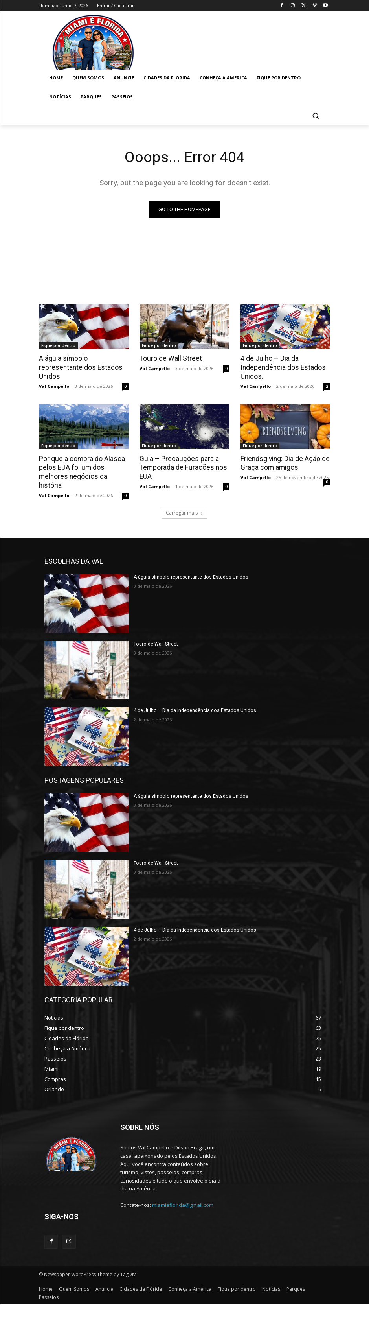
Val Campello (54, 386)
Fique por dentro (58, 345)
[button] (316, 116)
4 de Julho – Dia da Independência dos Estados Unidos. (281, 367)
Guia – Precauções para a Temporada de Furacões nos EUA (182, 466)
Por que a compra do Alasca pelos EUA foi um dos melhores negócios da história (80, 471)
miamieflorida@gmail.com (182, 1203)
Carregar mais (184, 510)
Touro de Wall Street (170, 358)
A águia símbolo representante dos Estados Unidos (79, 367)
